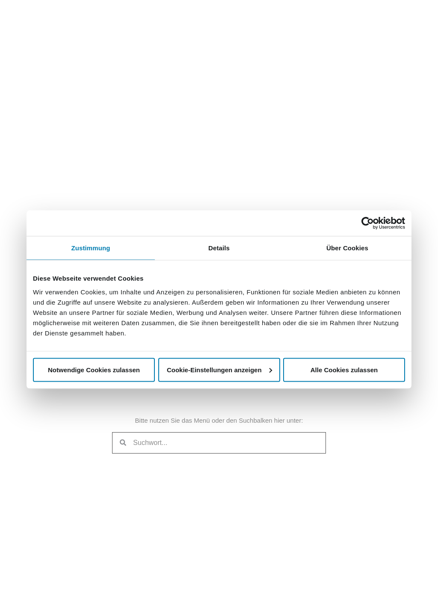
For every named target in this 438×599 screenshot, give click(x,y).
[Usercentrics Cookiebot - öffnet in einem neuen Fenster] (367, 223)
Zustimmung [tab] (90, 248)
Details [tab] (219, 248)
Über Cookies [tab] (347, 248)
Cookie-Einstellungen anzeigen (219, 369)
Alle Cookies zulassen (344, 369)
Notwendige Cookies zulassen (94, 369)
